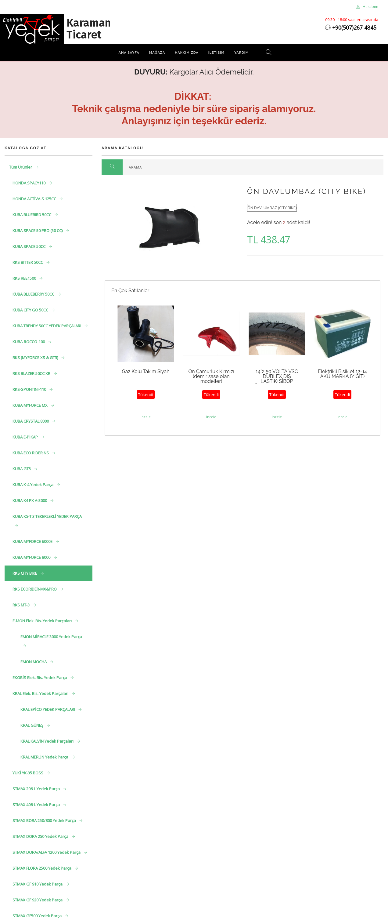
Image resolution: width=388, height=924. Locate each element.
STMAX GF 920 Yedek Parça (38, 900)
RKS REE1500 (25, 278)
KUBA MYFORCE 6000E (33, 541)
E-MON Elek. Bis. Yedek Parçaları (43, 621)
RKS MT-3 (22, 605)
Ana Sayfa (129, 53)
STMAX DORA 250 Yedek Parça (41, 836)
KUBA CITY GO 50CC (31, 310)
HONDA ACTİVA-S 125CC (35, 199)
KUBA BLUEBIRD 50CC (32, 214)
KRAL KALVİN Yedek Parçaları (47, 741)
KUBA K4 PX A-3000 (30, 500)
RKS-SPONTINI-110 (30, 389)
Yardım (241, 53)
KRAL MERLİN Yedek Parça (44, 757)
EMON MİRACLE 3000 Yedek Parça (51, 636)
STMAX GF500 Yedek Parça (38, 916)
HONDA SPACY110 (29, 183)
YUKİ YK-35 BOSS (28, 773)
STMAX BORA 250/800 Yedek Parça (45, 820)
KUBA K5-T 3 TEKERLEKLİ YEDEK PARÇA (47, 516)
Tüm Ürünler (21, 167)
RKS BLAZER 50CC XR (32, 373)
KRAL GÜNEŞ (32, 725)
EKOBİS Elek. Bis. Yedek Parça (40, 677)
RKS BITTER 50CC (28, 262)
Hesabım (367, 6)
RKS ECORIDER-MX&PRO (35, 589)
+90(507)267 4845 (354, 27)
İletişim (216, 53)
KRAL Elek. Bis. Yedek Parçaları (41, 693)
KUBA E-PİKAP (26, 437)
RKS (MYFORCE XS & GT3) (36, 357)
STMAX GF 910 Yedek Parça (38, 884)
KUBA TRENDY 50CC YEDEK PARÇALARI (47, 326)
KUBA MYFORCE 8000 (32, 557)
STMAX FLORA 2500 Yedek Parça (42, 868)
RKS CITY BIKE (25, 573)
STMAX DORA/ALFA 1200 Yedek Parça (47, 852)
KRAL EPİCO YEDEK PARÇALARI (48, 709)
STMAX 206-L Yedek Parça (37, 788)
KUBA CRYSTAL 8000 (31, 421)
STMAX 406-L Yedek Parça (37, 804)
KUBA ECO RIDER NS (31, 453)
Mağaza (157, 53)
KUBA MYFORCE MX (30, 405)
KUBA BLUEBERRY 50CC (34, 294)
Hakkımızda (187, 53)
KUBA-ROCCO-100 (29, 341)
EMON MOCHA (34, 661)
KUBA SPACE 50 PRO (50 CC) (38, 230)
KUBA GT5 (22, 468)
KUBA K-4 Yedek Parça (33, 484)
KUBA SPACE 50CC (29, 246)
